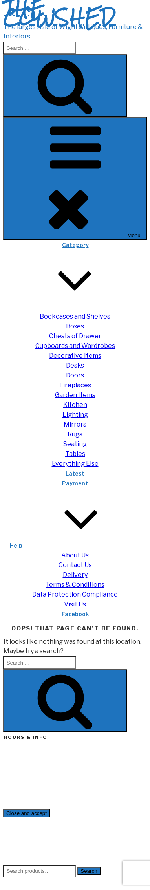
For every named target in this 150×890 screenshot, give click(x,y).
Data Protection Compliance (75, 594)
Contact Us (75, 565)
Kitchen (75, 404)
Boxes (75, 326)
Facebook (75, 614)
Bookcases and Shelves (75, 316)
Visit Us (75, 604)
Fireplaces (75, 385)
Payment (75, 483)
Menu (74, 178)
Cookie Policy (35, 860)
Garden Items (75, 395)
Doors (75, 375)
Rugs (75, 434)
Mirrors (75, 424)
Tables (75, 454)
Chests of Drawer (75, 336)
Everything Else (75, 463)
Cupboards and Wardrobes (75, 346)
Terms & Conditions (75, 584)
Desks (75, 365)
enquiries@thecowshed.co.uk (42, 794)
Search (88, 871)
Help (75, 545)
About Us (75, 555)
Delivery (75, 575)
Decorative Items (75, 355)
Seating (75, 444)
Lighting (75, 414)
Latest (75, 473)
